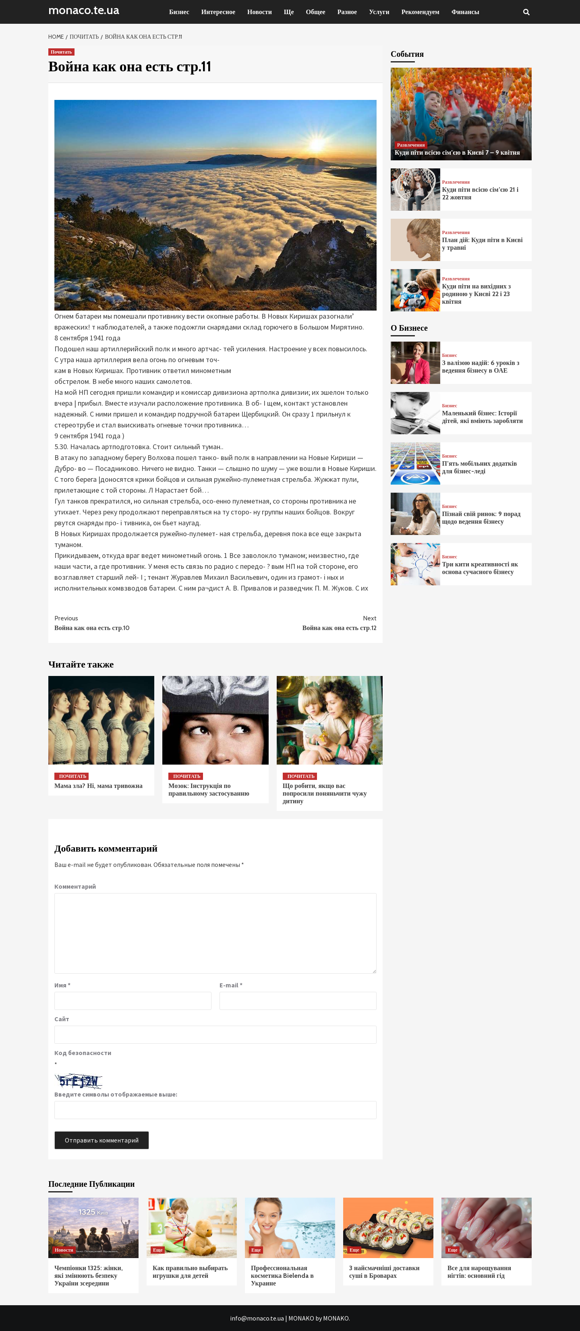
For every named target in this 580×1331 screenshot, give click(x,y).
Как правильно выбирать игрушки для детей (190, 1271)
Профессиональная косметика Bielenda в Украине (282, 1275)
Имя (62, 985)
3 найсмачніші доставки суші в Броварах (384, 1271)
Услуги (379, 12)
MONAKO (301, 1318)
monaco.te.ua (83, 9)
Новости (259, 12)
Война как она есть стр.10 (134, 623)
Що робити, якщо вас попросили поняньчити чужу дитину (325, 793)
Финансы (465, 12)
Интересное (218, 12)
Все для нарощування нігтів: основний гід (479, 1271)
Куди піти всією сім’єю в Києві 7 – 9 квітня (457, 152)
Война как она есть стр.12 (296, 623)
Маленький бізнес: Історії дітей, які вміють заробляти (482, 417)
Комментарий (75, 886)
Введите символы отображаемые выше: (115, 1094)
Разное (347, 12)
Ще (289, 12)
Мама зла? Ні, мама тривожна (98, 786)
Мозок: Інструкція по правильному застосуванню (208, 789)
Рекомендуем (420, 12)
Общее (315, 12)
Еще (157, 1250)
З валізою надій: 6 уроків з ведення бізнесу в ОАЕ (481, 366)
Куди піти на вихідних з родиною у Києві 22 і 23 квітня (476, 293)
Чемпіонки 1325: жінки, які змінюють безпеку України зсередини (88, 1275)
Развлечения (411, 145)
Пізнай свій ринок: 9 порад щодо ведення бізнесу (481, 517)
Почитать (61, 52)
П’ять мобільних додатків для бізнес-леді (479, 467)
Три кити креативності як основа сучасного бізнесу (480, 568)
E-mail (231, 985)
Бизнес (179, 12)
